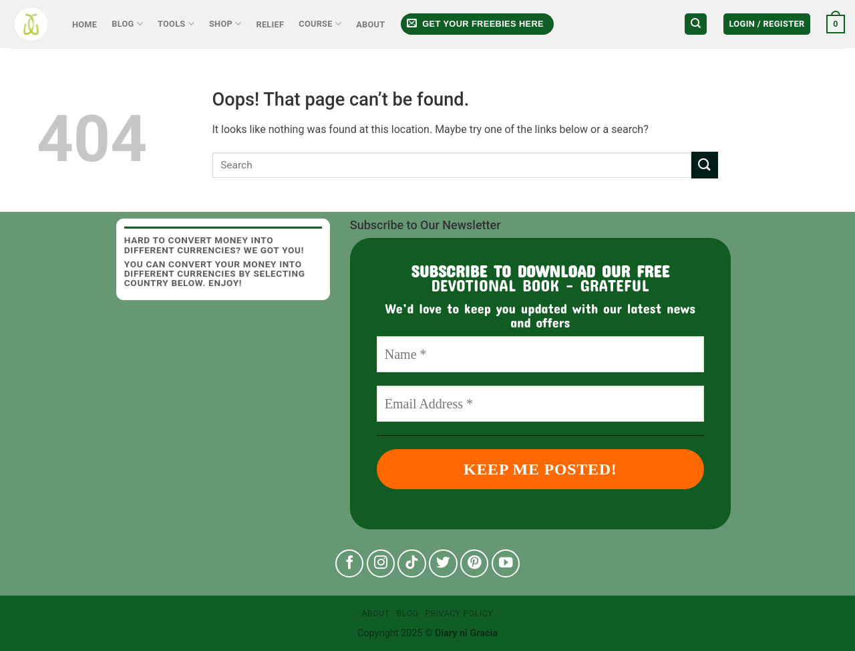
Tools (176, 23)
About (370, 24)
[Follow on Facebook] (349, 563)
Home (84, 24)
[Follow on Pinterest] (474, 563)
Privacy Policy (459, 613)
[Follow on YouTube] (506, 563)
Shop (225, 23)
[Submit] (704, 165)
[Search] (696, 24)
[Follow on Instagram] (381, 563)
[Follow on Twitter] (443, 563)
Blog (127, 23)
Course (320, 23)
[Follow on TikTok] (411, 563)
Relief (270, 24)
